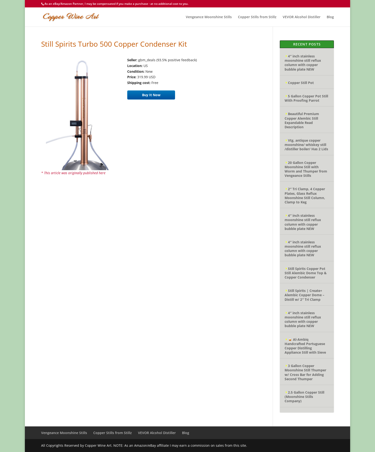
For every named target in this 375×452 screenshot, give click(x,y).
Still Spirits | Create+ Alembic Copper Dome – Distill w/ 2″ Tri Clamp (304, 294)
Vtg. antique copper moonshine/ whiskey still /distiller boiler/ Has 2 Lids (306, 144)
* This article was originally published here (73, 173)
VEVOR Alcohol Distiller (301, 17)
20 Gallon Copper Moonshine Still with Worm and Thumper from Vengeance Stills (306, 169)
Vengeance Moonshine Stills (209, 17)
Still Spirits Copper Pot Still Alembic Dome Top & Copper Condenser (306, 272)
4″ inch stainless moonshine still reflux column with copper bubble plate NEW (303, 63)
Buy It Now (151, 95)
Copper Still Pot (301, 82)
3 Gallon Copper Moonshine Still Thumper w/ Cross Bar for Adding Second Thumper (305, 372)
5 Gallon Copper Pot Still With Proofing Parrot (306, 98)
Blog (330, 17)
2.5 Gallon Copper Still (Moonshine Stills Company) (304, 396)
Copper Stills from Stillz (257, 17)
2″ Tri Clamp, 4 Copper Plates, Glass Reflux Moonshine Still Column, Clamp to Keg (305, 195)
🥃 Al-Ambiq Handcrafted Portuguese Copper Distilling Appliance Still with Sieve (305, 346)
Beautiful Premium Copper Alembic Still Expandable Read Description (302, 120)
